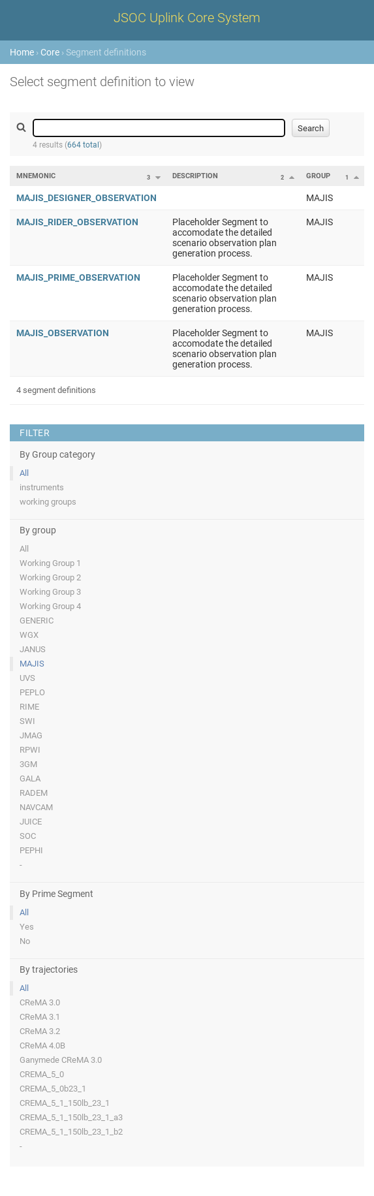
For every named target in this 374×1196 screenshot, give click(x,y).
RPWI (30, 750)
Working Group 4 (50, 606)
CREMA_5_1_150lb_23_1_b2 (71, 1132)
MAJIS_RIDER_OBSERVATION (77, 222)
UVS (27, 678)
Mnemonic (35, 176)
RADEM (34, 793)
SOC (28, 836)
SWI (27, 721)
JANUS (33, 649)
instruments (42, 487)
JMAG (31, 735)
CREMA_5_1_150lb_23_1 (65, 1103)
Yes (27, 927)
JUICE (31, 821)
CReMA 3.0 (40, 1002)
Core (49, 52)
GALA (30, 778)
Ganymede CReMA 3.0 (61, 1060)
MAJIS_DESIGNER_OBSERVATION (86, 198)
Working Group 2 (50, 577)
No (25, 941)
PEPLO (32, 692)
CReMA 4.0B (42, 1045)
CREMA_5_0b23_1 (53, 1089)
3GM (28, 764)
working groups (48, 502)
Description (195, 176)
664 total (83, 145)
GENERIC (37, 620)
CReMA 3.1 (40, 1017)
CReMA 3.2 (40, 1031)
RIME (29, 707)
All (24, 473)
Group (318, 176)
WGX (29, 635)
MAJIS (32, 664)
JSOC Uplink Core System (187, 17)
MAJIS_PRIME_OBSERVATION (78, 277)
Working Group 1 (50, 563)
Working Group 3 (50, 592)
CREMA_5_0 (42, 1074)
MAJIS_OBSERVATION (62, 333)
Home (22, 52)
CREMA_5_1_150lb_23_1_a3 (71, 1117)
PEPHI (31, 850)
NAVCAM (36, 807)
